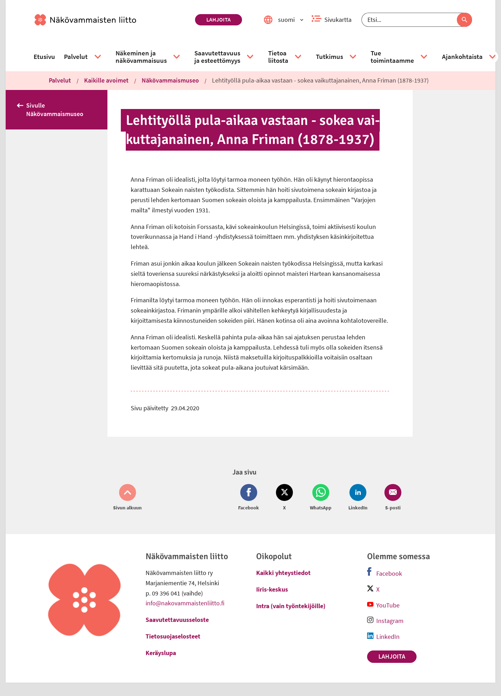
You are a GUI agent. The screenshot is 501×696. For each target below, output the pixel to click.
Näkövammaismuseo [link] (170, 80)
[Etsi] (416, 20)
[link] (112, 19)
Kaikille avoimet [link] (106, 80)
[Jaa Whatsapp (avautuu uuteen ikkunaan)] (320, 498)
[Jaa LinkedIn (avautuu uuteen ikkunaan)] (358, 498)
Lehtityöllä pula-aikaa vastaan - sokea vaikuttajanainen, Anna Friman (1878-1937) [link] (320, 80)
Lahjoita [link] (218, 19)
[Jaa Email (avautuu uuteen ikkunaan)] (391, 498)
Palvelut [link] (60, 80)
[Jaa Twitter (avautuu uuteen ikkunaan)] (284, 498)
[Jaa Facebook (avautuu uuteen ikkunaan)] (250, 498)
